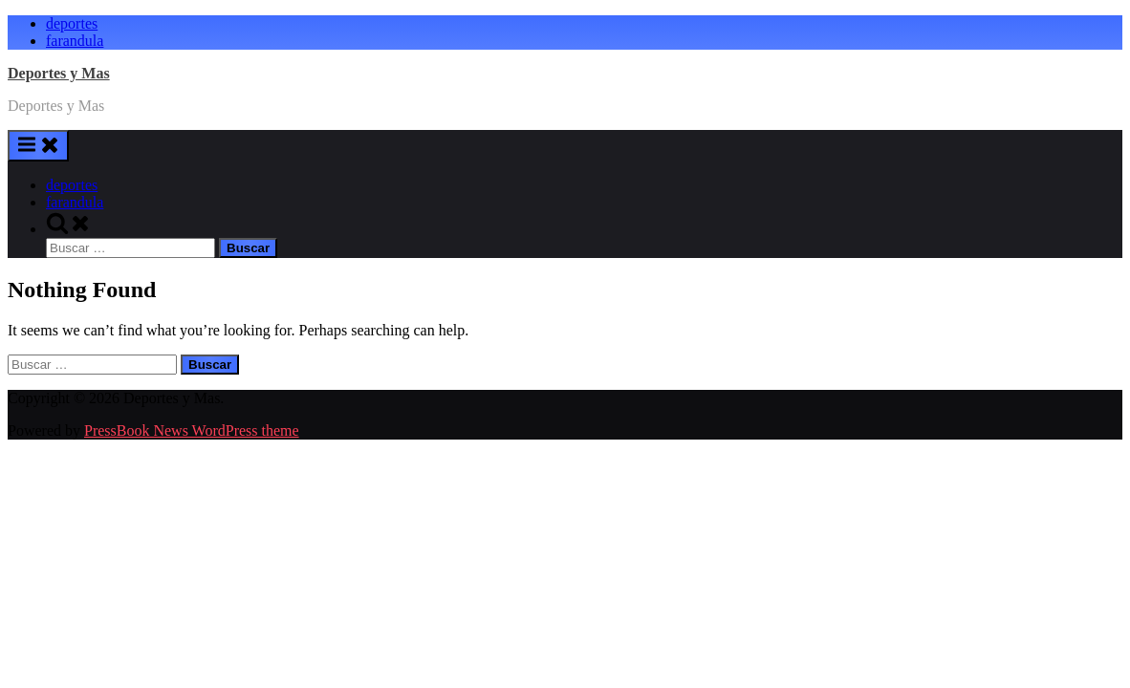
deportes (72, 23)
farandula (74, 40)
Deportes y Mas (59, 73)
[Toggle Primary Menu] (38, 145)
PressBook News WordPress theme (191, 430)
